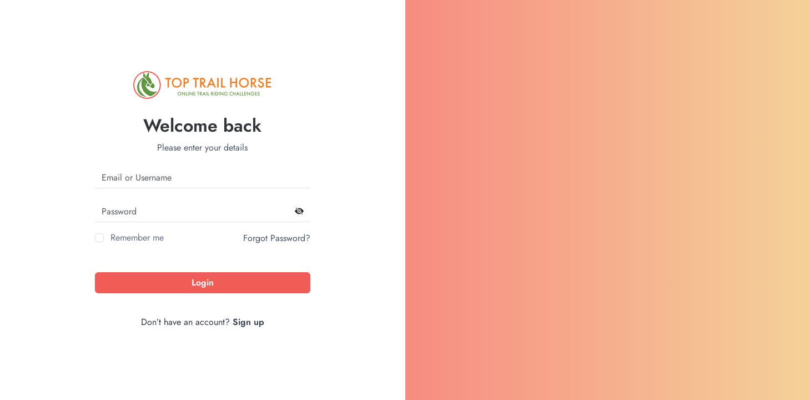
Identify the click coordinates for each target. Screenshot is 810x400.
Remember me (137, 237)
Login (203, 282)
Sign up (248, 322)
